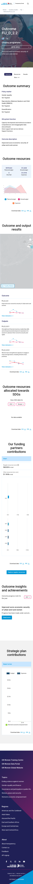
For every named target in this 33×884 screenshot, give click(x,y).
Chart (5, 459)
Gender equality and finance (11, 785)
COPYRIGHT (12, 879)
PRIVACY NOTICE (20, 873)
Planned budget (11, 199)
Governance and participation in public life (16, 789)
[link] (16, 316)
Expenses (17, 203)
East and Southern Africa (10, 822)
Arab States (6, 814)
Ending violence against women (13, 781)
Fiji (21, 9)
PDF (28, 211)
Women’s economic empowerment (17, 724)
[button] (30, 236)
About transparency (8, 843)
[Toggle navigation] (30, 3)
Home (4, 9)
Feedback (5, 851)
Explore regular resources (16, 572)
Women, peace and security (11, 793)
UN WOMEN (21, 879)
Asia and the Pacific (8, 818)
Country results (13, 9)
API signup (5, 855)
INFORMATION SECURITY (16, 875)
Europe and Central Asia (10, 826)
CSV (22, 211)
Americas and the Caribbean (11, 810)
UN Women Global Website (12, 767)
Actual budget (24, 199)
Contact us (5, 847)
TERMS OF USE (11, 873)
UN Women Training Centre (12, 760)
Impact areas (7, 664)
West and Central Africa (10, 830)
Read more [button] (6, 617)
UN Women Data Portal (11, 763)
